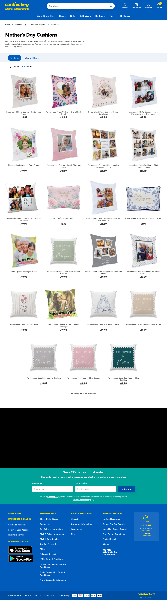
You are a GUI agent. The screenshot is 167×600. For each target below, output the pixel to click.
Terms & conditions (81, 499)
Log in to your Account (18, 529)
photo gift (97, 435)
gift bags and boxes (138, 447)
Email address (82, 483)
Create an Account (16, 524)
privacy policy (53, 496)
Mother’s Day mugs (127, 438)
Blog (73, 534)
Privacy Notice (14, 595)
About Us (75, 519)
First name (37, 483)
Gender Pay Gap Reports (114, 524)
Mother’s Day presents (29, 456)
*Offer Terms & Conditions (52, 559)
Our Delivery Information (51, 529)
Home (7, 24)
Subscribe (126, 489)
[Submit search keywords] (112, 6)
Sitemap (106, 544)
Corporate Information (81, 524)
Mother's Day (20, 24)
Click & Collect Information (52, 534)
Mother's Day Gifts (38, 24)
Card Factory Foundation (114, 534)
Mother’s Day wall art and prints (101, 438)
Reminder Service (16, 534)
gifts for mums (25, 438)
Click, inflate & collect (49, 539)
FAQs (42, 549)
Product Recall (109, 539)
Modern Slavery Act (111, 519)
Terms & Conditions (32, 595)
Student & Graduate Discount (53, 580)
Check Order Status (49, 519)
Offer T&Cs (49, 595)
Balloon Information (49, 554)
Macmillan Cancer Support (115, 529)
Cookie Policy (63, 595)
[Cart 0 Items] (159, 6)
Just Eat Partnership (49, 544)
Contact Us (45, 524)
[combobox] (78, 6)
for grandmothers (41, 438)
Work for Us (76, 529)
